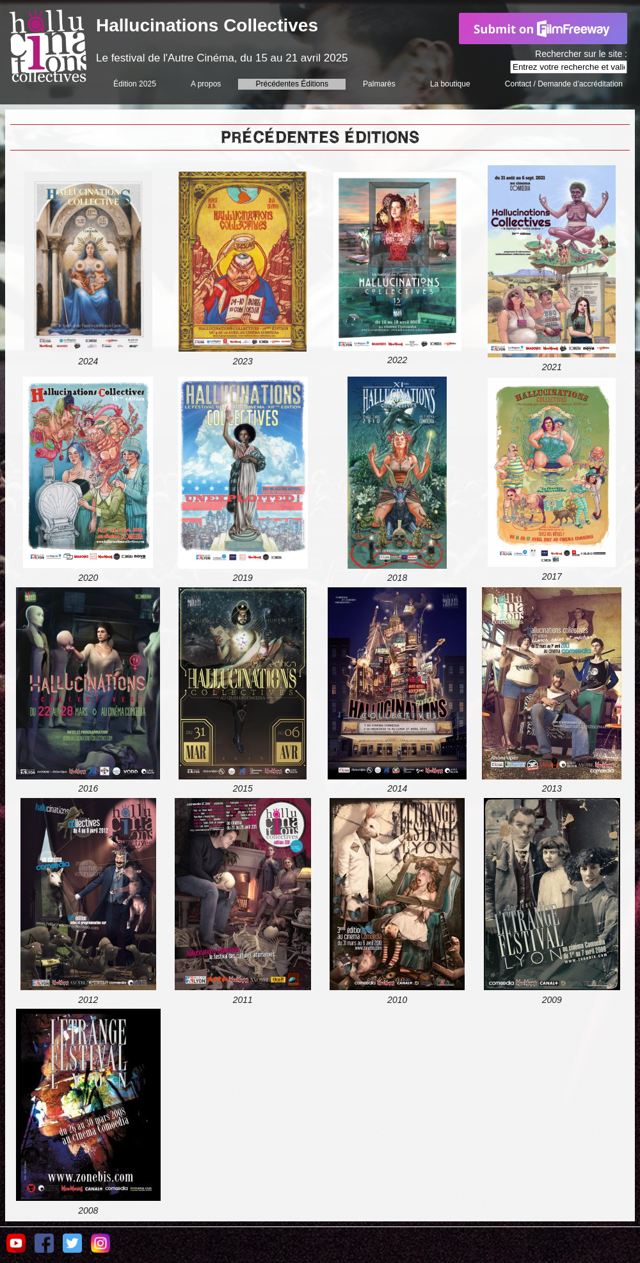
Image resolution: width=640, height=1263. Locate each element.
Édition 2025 (134, 83)
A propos (206, 83)
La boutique (450, 83)
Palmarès (379, 83)
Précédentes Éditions (292, 83)
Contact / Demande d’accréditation (564, 83)
